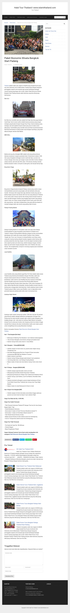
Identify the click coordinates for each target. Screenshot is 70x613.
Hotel (46, 37)
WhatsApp (28, 439)
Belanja (47, 34)
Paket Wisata (12, 22)
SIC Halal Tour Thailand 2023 (24, 449)
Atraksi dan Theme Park (50, 31)
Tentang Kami (21, 17)
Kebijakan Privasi (32, 17)
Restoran (47, 46)
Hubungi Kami (43, 17)
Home (5, 17)
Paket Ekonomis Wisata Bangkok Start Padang (22, 434)
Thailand (6, 85)
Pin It (34, 439)
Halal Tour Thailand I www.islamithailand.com (35, 7)
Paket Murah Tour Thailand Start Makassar (28, 466)
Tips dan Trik (48, 49)
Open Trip (12, 17)
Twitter (22, 439)
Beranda (6, 22)
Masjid (46, 40)
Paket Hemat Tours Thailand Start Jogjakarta (29, 485)
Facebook (15, 439)
